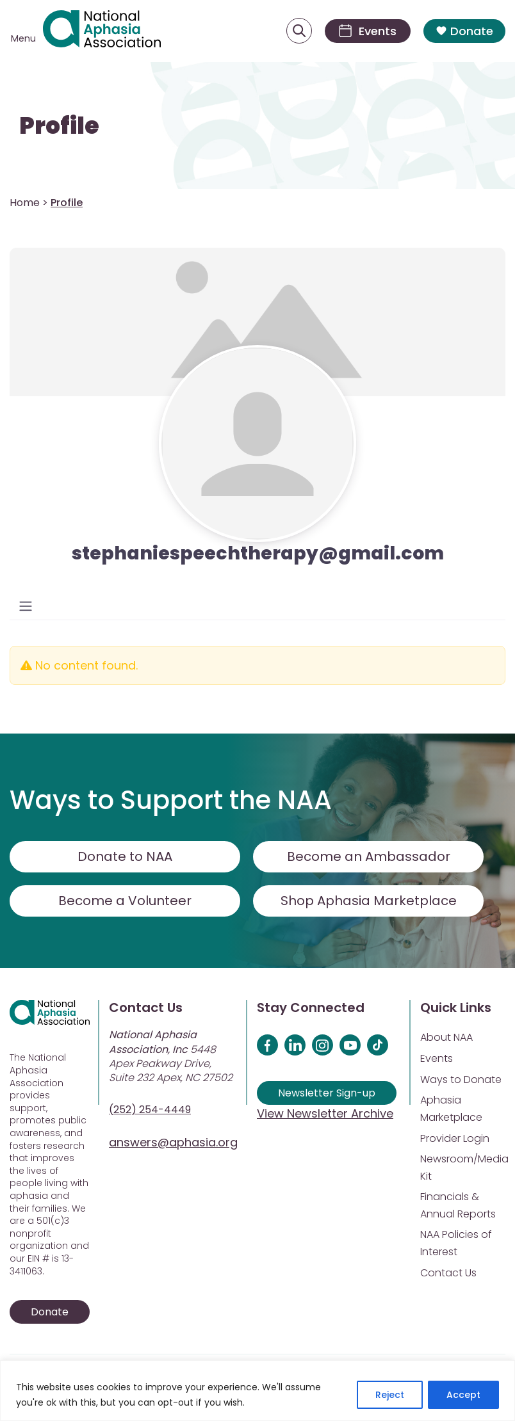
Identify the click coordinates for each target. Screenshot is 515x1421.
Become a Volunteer (125, 901)
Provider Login (454, 1138)
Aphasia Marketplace (451, 1109)
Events (436, 1058)
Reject (389, 1394)
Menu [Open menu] (23, 38)
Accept (463, 1394)
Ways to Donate (461, 1079)
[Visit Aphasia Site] (102, 31)
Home (25, 202)
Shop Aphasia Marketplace (369, 901)
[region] (257, 1390)
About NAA (446, 1037)
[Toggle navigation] (26, 606)
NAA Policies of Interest (456, 1243)
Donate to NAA (125, 856)
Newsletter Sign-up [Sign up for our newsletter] (326, 1093)
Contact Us (448, 1272)
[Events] (368, 31)
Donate (464, 31)
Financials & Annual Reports (458, 1205)
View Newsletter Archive (325, 1113)
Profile (59, 126)
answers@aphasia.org (173, 1142)
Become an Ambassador (368, 856)
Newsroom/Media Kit (464, 1168)
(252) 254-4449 (150, 1109)
